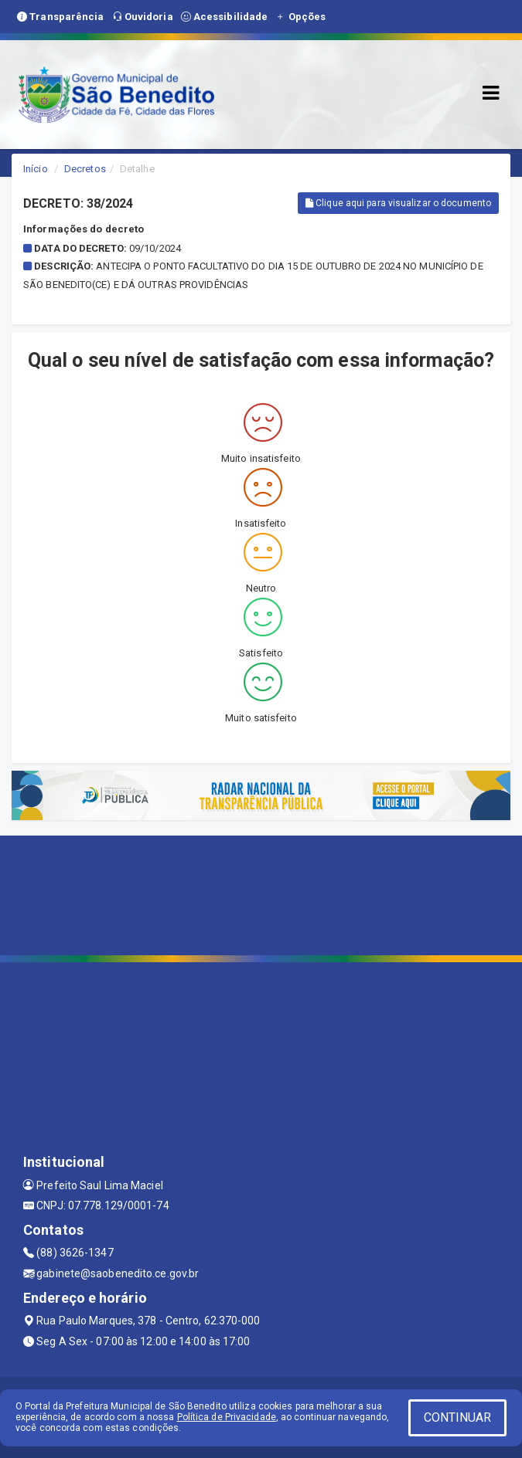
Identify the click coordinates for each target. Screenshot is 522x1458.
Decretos (85, 169)
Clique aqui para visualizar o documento (398, 203)
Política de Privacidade (226, 1417)
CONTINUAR (458, 1417)
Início (35, 169)
